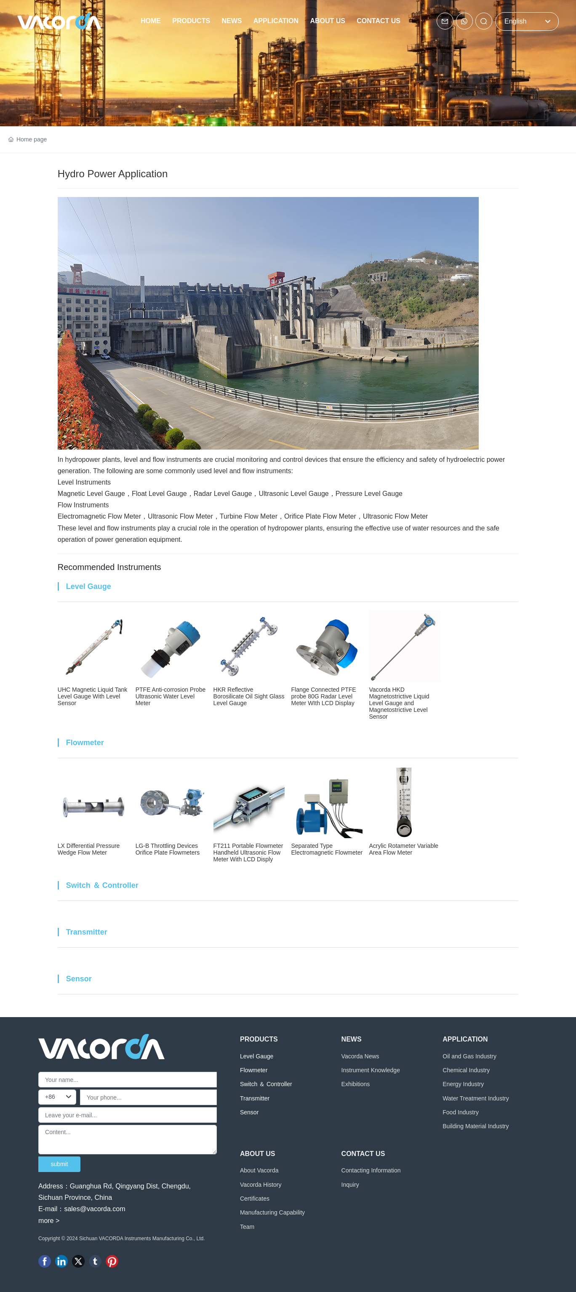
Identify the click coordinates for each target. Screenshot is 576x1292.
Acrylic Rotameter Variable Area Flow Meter (403, 849)
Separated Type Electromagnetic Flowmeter (327, 849)
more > (48, 1220)
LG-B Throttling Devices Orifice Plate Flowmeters (168, 849)
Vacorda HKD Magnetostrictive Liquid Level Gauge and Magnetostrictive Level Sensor (399, 703)
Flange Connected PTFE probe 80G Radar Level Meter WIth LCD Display (323, 696)
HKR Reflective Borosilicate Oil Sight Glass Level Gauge (249, 696)
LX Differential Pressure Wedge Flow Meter (89, 849)
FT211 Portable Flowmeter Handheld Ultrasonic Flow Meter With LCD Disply (248, 852)
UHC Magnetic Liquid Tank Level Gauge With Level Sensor (93, 696)
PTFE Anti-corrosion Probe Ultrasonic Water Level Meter (171, 696)
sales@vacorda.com (94, 1208)
